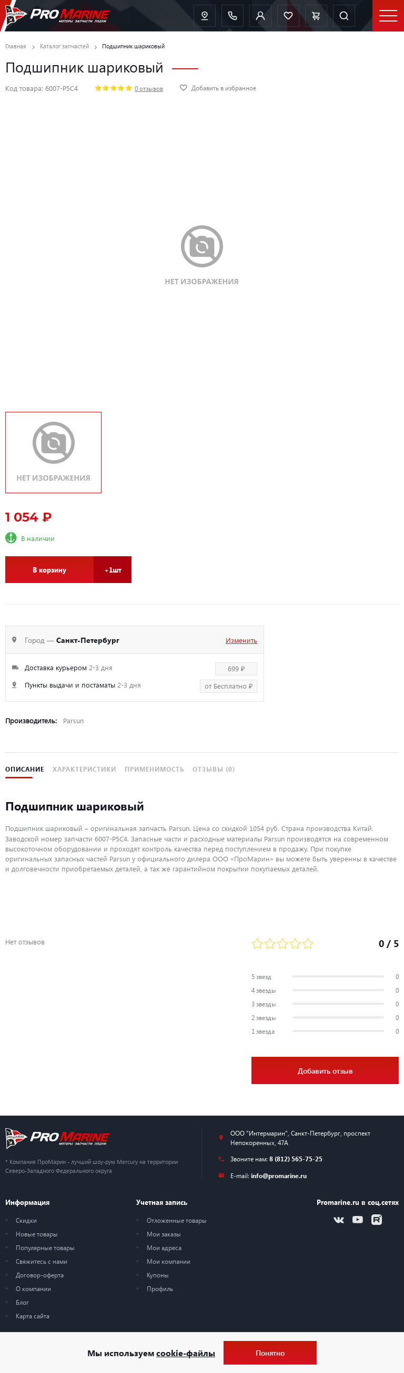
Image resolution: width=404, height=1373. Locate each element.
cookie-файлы (185, 1352)
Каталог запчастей (64, 46)
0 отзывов (149, 88)
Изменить (241, 640)
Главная (15, 46)
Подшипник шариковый (133, 46)
